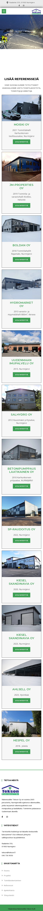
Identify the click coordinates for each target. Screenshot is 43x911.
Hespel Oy (21, 740)
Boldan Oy (21, 245)
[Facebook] (2, 817)
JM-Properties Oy (21, 186)
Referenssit (8, 885)
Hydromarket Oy (21, 304)
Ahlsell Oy (21, 689)
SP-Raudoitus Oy (21, 529)
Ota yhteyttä (21, 142)
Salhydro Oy (21, 414)
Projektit (7, 875)
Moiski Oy (21, 124)
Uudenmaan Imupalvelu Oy (21, 361)
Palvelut (18, 31)
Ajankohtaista (9, 890)
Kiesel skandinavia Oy (21, 582)
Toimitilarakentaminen (12, 880)
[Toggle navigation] (4, 11)
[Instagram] (7, 817)
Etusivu (10, 31)
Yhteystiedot (9, 895)
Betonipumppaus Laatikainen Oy (22, 470)
